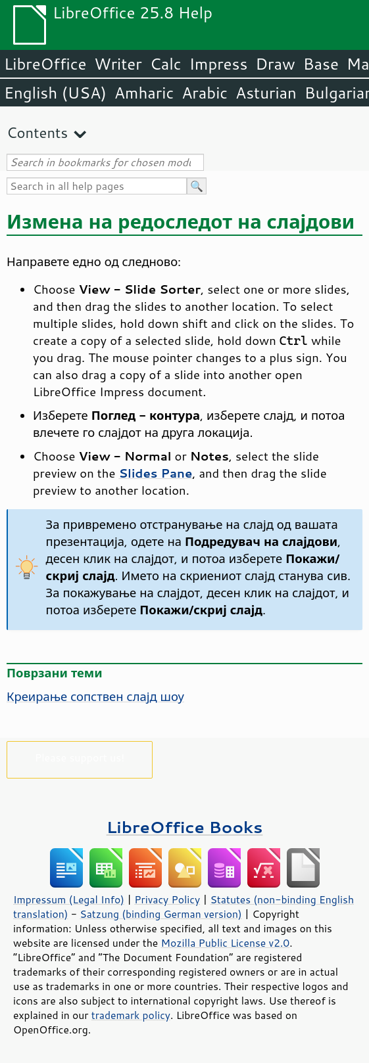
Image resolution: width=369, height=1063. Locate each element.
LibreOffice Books (185, 826)
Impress (218, 64)
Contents (37, 132)
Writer (117, 64)
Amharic (144, 92)
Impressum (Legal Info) (68, 899)
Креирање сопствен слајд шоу (95, 696)
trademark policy (130, 1015)
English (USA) (55, 92)
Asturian (266, 92)
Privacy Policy (167, 899)
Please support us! (80, 757)
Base (321, 64)
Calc (166, 64)
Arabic (205, 92)
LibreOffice (45, 64)
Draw (275, 64)
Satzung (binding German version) (161, 914)
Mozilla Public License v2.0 (225, 943)
